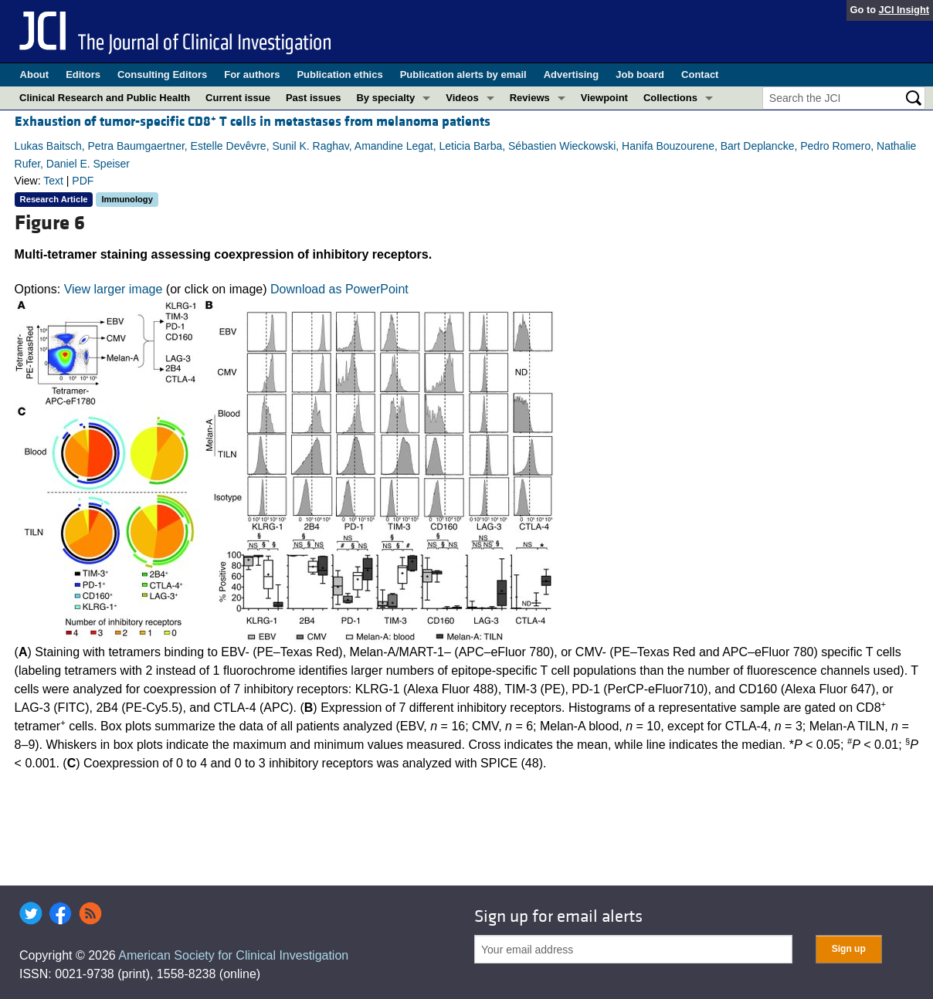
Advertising (571, 74)
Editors (83, 74)
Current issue (237, 97)
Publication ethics (339, 74)
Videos (462, 97)
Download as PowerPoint (339, 289)
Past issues (313, 97)
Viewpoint (604, 97)
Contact (699, 74)
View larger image (113, 289)
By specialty (385, 97)
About (34, 74)
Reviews (530, 97)
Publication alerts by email (463, 74)
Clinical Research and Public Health (104, 97)
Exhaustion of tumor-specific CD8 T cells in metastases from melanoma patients (252, 121)
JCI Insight (904, 9)
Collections (670, 97)
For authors (252, 74)
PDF (82, 180)
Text (53, 180)
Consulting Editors (162, 74)
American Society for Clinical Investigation (233, 955)
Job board (640, 74)
